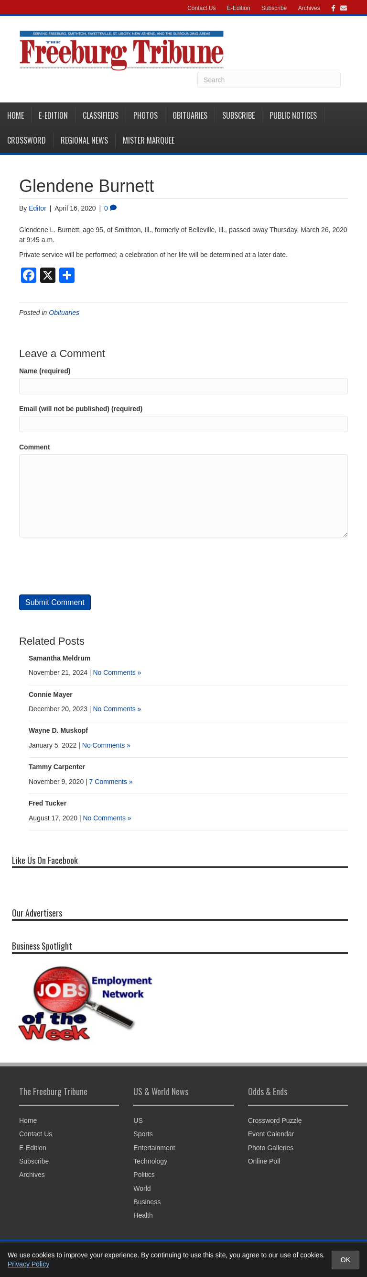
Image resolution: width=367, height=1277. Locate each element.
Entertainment (154, 1148)
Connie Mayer (51, 694)
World (142, 1188)
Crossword (26, 140)
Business (147, 1202)
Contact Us (201, 8)
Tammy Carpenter (57, 767)
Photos (145, 115)
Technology (150, 1161)
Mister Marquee (148, 140)
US (137, 1120)
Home (15, 115)
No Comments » (117, 672)
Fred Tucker (47, 803)
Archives (309, 8)
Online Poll (264, 1161)
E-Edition (238, 8)
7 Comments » (111, 781)
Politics (143, 1174)
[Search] (269, 80)
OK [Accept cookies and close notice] (345, 1260)
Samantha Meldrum (59, 658)
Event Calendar (271, 1134)
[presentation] (91, 565)
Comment (34, 447)
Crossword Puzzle (275, 1120)
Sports (142, 1134)
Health (142, 1215)
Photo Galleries (271, 1148)
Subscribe (274, 8)
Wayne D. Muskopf (58, 730)
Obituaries (190, 115)
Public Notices (293, 115)
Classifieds (101, 115)
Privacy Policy (28, 1264)
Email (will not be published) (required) (80, 409)
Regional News (84, 140)
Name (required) (44, 371)
